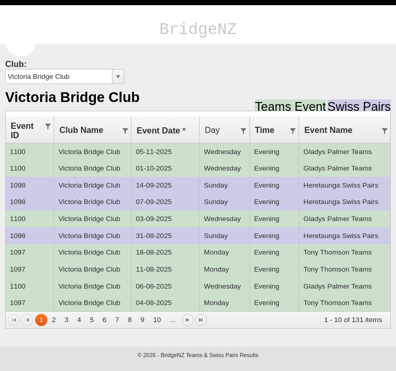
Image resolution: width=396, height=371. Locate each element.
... (172, 320)
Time (264, 129)
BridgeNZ (198, 30)
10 (157, 320)
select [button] (118, 77)
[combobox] (59, 76)
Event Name (328, 129)
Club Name (81, 129)
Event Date (162, 130)
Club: (16, 64)
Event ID (22, 130)
